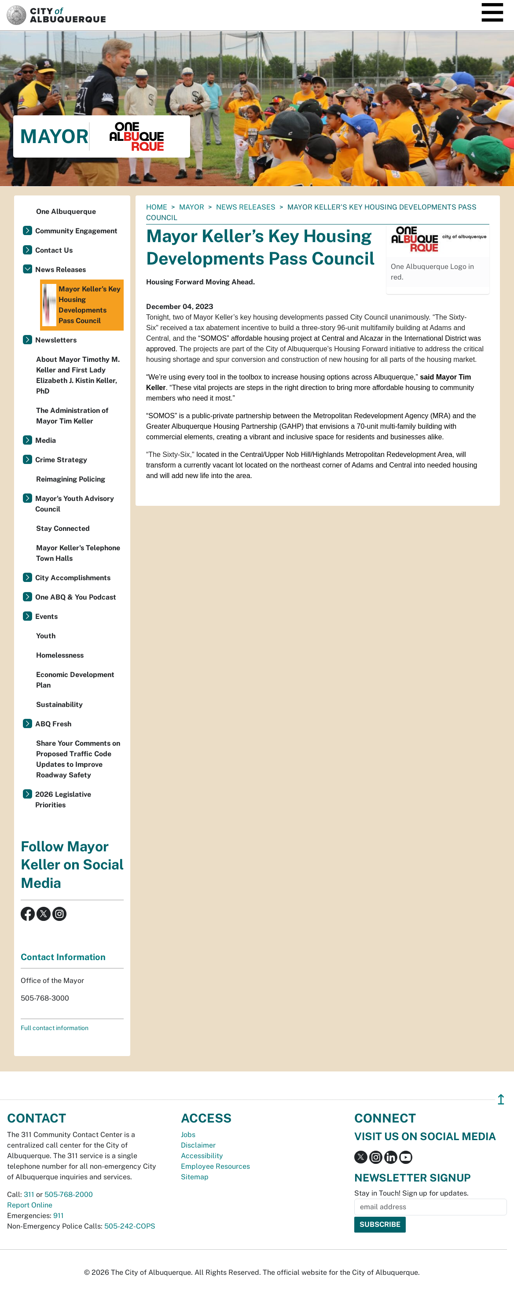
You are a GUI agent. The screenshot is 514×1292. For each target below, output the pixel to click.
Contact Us (54, 250)
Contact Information (63, 957)
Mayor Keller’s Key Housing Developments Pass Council (81, 305)
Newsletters (56, 340)
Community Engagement (76, 231)
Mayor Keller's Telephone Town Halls (78, 553)
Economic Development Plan (75, 679)
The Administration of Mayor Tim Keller (72, 415)
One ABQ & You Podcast (75, 597)
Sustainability (59, 704)
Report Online (29, 1205)
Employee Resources (215, 1166)
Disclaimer (198, 1145)
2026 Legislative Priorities (63, 799)
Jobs (188, 1134)
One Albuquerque (66, 211)
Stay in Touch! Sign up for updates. (411, 1193)
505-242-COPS (129, 1226)
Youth (45, 636)
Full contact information (54, 1027)
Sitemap (195, 1177)
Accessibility (202, 1156)
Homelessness (60, 655)
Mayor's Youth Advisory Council (74, 503)
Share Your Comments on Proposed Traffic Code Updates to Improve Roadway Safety (78, 759)
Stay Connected (63, 528)
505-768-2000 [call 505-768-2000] (68, 1194)
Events (46, 616)
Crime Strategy (61, 460)
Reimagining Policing (70, 479)
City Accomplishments (72, 578)
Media (45, 440)
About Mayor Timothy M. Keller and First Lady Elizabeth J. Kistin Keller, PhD (78, 375)
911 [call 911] (58, 1215)
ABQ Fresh (53, 724)
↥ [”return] (501, 1099)
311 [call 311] (29, 1194)
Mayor (191, 207)
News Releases (245, 207)
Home (156, 207)
